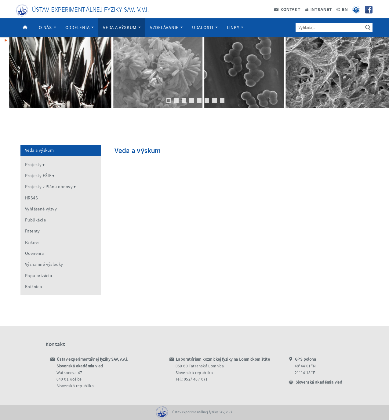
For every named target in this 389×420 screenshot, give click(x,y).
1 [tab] (168, 100)
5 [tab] (199, 100)
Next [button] (381, 72)
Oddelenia (79, 27)
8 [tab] (222, 100)
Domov (25, 27)
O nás (47, 27)
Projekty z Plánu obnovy (49, 186)
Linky (235, 27)
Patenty (32, 231)
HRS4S (31, 198)
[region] (194, 78)
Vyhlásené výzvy (41, 209)
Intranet (318, 9)
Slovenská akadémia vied (319, 382)
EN (342, 9)
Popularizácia (38, 275)
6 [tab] (207, 100)
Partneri (33, 242)
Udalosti (205, 27)
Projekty (33, 164)
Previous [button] (7, 72)
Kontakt (287, 9)
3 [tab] (184, 100)
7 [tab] (214, 100)
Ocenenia (34, 253)
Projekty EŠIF (38, 175)
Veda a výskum (122, 27)
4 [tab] (191, 100)
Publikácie (35, 220)
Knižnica (33, 286)
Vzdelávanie (166, 27)
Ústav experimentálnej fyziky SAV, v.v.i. (90, 9)
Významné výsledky (44, 264)
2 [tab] (176, 100)
